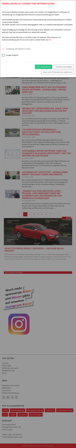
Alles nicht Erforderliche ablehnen (57, 72)
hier (50, 40)
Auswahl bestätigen (63, 67)
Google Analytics (10, 55)
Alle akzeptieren (44, 67)
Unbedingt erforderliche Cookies (16, 49)
